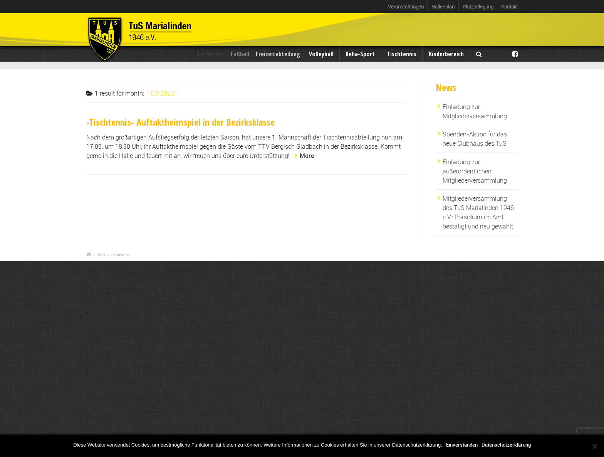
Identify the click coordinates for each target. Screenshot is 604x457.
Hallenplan (443, 6)
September (120, 254)
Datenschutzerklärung (506, 444)
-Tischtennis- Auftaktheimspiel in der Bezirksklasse (180, 122)
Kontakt (509, 6)
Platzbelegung (478, 6)
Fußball (243, 54)
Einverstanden (462, 444)
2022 (101, 254)
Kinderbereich (446, 54)
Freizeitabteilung (281, 54)
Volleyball (322, 54)
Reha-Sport (360, 54)
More (307, 155)
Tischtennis (401, 54)
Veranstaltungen (406, 6)
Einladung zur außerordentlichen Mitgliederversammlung (475, 171)
